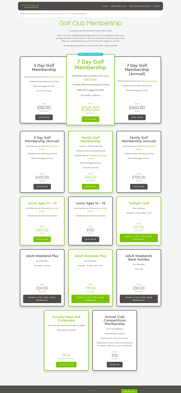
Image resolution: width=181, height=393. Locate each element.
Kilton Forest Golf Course (140, 6)
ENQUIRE (115, 365)
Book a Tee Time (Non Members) (138, 238)
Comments (84, 391)
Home (105, 6)
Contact (156, 6)
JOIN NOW (44, 117)
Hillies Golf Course (118, 6)
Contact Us (66, 365)
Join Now (139, 187)
